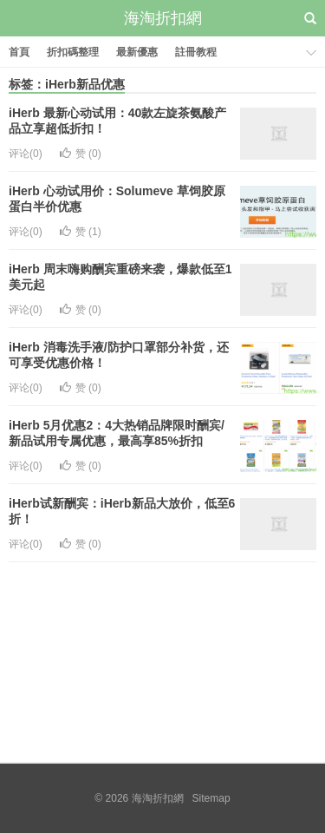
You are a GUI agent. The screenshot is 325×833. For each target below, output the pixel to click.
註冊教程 (196, 52)
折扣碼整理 (73, 52)
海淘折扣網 (163, 18)
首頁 (19, 52)
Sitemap (211, 798)
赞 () (80, 154)
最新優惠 (137, 52)
